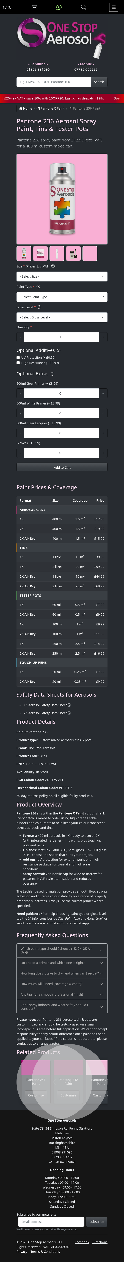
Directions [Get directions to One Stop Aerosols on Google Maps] (100, 1242)
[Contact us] (34, 7)
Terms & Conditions (45, 1251)
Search (99, 82)
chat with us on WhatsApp (69, 923)
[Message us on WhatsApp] (59, 7)
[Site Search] (53, 82)
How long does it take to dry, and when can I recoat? (60, 973)
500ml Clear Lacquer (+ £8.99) (38, 423)
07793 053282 (86, 69)
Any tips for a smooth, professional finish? (52, 994)
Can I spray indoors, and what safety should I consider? (54, 1007)
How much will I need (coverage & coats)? (52, 984)
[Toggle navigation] (114, 7)
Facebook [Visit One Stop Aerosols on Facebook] (82, 1242)
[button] (23, 253)
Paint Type (28, 286)
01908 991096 (38, 69)
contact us (24, 1043)
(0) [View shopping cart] (8, 7)
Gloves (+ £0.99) (28, 443)
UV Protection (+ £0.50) (38, 357)
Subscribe (96, 1222)
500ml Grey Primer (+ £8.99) (37, 383)
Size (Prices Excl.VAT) (36, 266)
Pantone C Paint (50, 108)
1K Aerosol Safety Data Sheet (45, 705)
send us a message (30, 923)
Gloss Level (29, 307)
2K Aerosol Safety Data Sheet (45, 713)
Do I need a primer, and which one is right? (53, 963)
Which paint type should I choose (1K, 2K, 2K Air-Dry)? (57, 950)
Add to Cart (62, 467)
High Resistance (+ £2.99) (40, 363)
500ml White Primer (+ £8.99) (38, 403)
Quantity (24, 327)
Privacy (21, 1251)
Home (25, 108)
